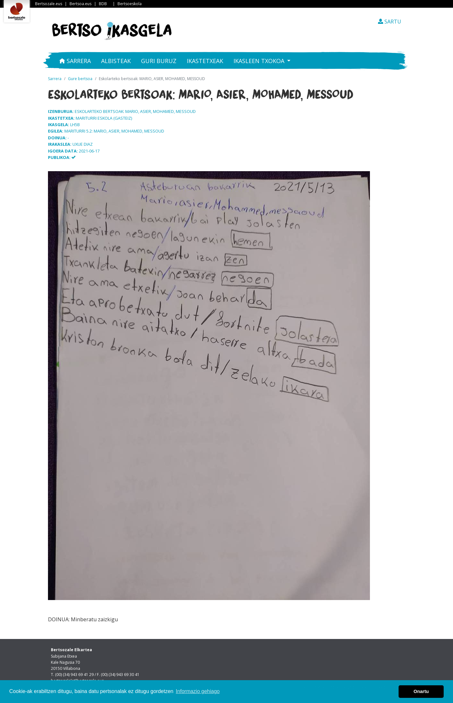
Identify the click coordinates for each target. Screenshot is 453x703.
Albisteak (116, 61)
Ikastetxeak (205, 61)
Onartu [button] (421, 691)
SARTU (389, 21)
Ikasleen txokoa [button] (259, 61)
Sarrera (75, 61)
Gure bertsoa (80, 78)
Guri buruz (158, 61)
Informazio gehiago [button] (198, 691)
